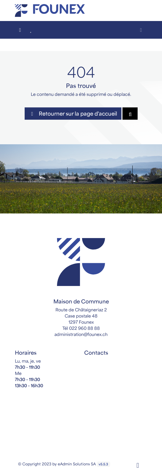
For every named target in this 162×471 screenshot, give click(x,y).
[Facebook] (138, 464)
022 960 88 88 (84, 328)
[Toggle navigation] (141, 30)
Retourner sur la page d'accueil (73, 113)
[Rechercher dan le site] (130, 113)
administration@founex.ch (81, 334)
